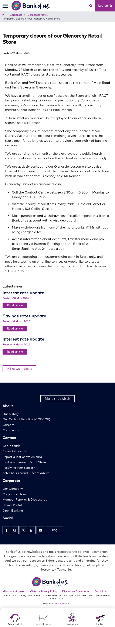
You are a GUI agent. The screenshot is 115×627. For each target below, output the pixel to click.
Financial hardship (16, 451)
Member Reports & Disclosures (25, 499)
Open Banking (13, 510)
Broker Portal (12, 505)
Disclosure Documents (75, 591)
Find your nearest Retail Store (24, 462)
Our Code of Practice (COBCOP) (26, 419)
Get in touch (11, 446)
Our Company (13, 489)
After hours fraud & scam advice (26, 473)
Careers (8, 425)
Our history (11, 414)
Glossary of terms (14, 591)
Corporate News (15, 494)
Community (11, 430)
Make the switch (57, 399)
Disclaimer (101, 591)
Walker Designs (62, 603)
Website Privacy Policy (43, 591)
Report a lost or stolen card (22, 457)
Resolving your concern (19, 468)
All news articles (19, 369)
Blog (54, 530)
